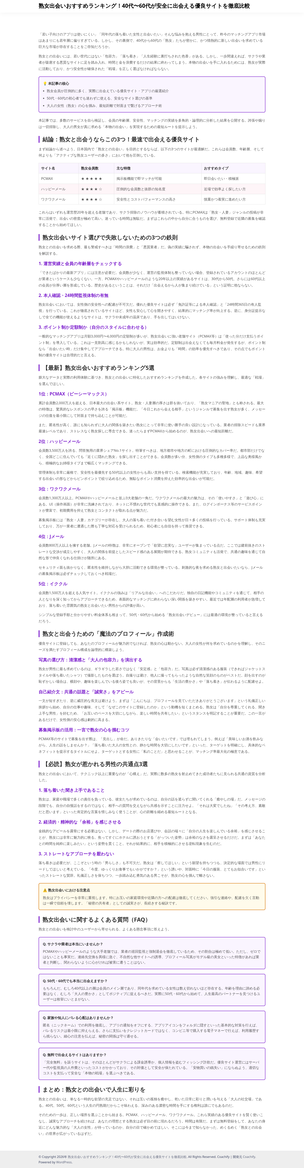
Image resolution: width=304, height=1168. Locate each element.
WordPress (64, 1162)
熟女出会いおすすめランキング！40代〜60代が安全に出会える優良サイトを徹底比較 (144, 5)
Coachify (249, 1157)
